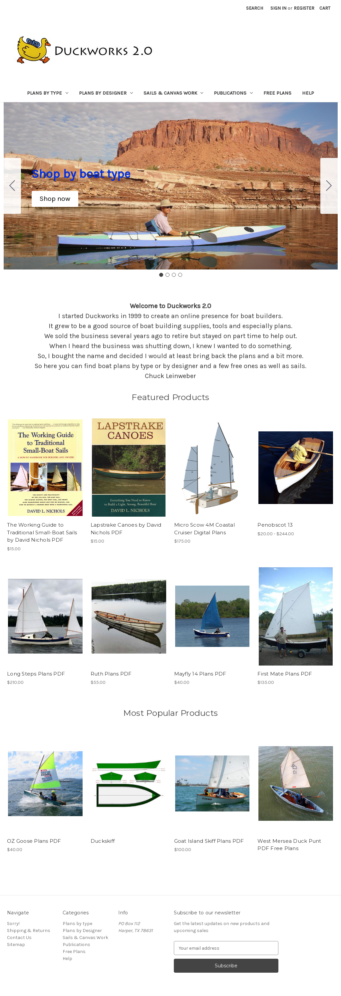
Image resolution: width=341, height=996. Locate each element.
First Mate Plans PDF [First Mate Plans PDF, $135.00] (284, 674)
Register (304, 8)
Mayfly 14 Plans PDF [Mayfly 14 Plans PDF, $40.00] (200, 674)
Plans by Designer (106, 93)
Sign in (278, 8)
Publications (233, 93)
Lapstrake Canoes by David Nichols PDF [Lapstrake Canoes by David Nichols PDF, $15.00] (126, 529)
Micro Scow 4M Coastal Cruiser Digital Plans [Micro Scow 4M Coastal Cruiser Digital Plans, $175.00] (204, 529)
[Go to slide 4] (12, 186)
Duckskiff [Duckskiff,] (103, 841)
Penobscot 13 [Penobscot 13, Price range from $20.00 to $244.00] (275, 525)
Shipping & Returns (28, 930)
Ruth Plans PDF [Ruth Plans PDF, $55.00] (111, 674)
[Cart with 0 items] (325, 8)
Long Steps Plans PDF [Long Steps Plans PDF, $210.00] (36, 674)
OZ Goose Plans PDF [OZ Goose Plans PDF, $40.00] (34, 841)
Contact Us (19, 937)
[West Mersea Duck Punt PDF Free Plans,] (295, 784)
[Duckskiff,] (129, 784)
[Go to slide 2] (329, 186)
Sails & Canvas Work (173, 93)
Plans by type (47, 93)
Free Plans (277, 93)
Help (308, 93)
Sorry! (13, 923)
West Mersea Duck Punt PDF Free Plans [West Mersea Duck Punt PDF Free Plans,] (289, 845)
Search (254, 8)
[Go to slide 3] (174, 275)
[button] (55, 199)
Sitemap (16, 944)
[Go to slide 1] (161, 275)
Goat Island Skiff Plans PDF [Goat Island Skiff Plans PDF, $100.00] (209, 841)
